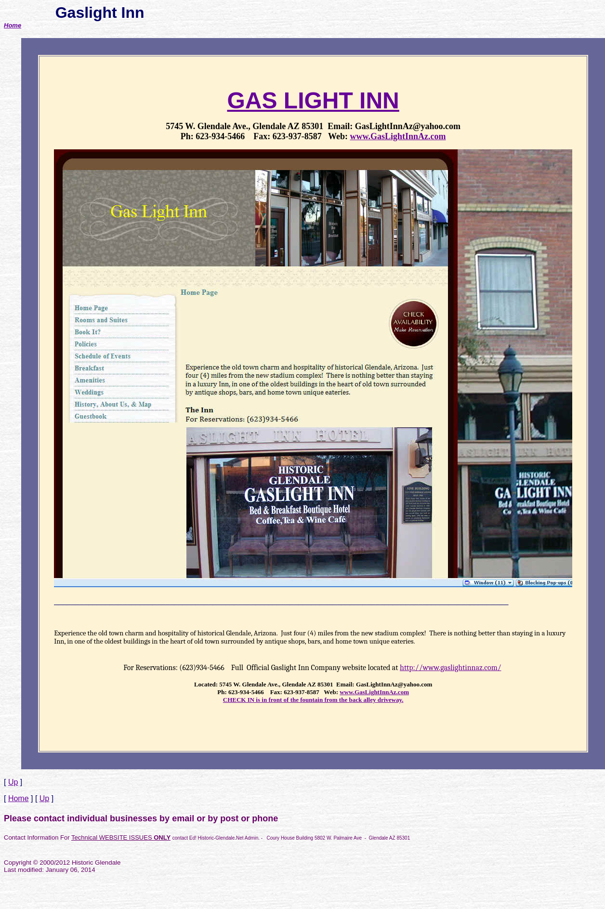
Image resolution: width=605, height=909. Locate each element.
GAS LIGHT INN (313, 100)
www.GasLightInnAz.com (398, 136)
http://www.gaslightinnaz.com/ (450, 667)
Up (13, 782)
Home (12, 25)
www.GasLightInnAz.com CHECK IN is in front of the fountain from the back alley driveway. (316, 695)
